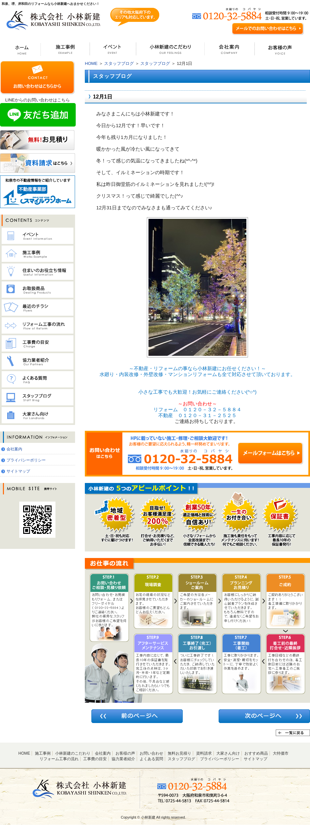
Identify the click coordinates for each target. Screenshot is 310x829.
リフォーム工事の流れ (59, 759)
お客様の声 (125, 753)
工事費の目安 (95, 759)
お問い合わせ (151, 753)
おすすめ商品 (256, 753)
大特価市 (280, 753)
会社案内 (14, 449)
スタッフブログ (119, 63)
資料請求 (204, 753)
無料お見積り (179, 753)
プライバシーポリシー (26, 460)
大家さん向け (228, 753)
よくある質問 (151, 759)
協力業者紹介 (123, 759)
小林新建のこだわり (72, 753)
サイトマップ (18, 471)
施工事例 (43, 753)
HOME (91, 63)
